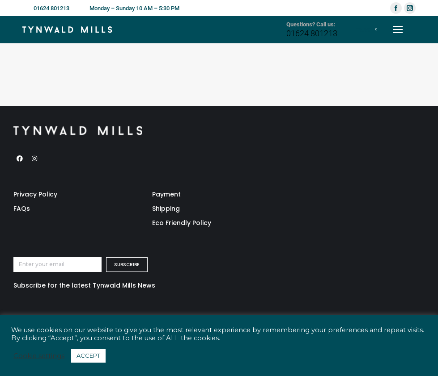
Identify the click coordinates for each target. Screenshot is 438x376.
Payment (166, 194)
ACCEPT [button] (88, 355)
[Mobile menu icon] (398, 29)
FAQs (21, 208)
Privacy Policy (35, 194)
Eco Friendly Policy (181, 222)
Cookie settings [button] (38, 356)
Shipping (166, 208)
